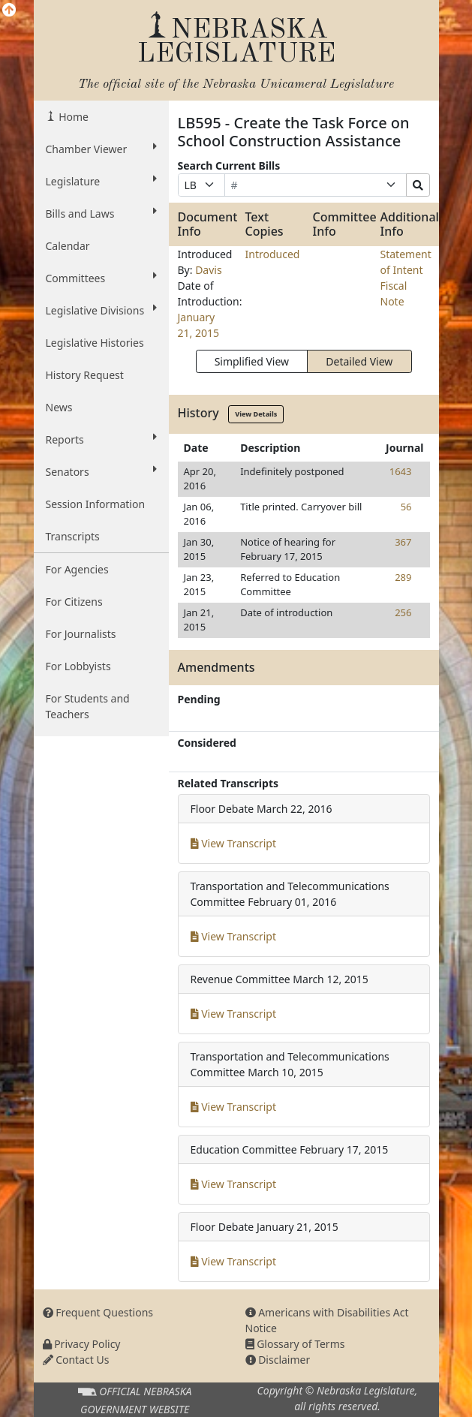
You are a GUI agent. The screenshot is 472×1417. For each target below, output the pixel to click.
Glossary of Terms (295, 1344)
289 (403, 577)
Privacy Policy (82, 1344)
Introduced (272, 254)
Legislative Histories (95, 342)
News (59, 407)
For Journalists (81, 634)
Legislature (101, 180)
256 (403, 612)
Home (72, 117)
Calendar (68, 246)
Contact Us (76, 1359)
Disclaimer (278, 1359)
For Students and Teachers (88, 706)
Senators (101, 471)
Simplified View (252, 361)
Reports (101, 439)
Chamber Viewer (101, 148)
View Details (256, 414)
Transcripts (73, 536)
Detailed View (359, 361)
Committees (101, 277)
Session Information (96, 504)
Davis (208, 270)
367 (403, 542)
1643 (400, 471)
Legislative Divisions (101, 309)
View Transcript (234, 843)
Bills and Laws (101, 213)
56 (406, 506)
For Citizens (74, 601)
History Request (85, 375)
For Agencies (77, 569)
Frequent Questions (98, 1312)
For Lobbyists (78, 666)
